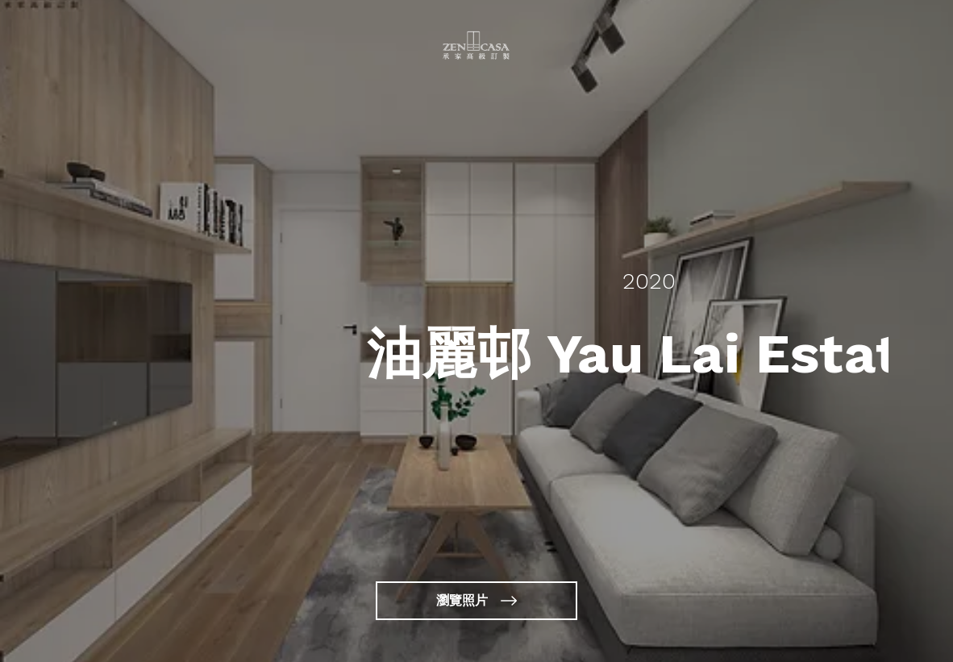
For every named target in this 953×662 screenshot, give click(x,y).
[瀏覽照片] (476, 600)
